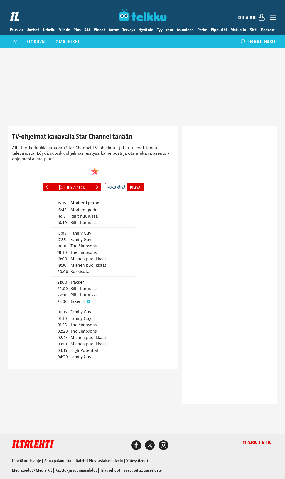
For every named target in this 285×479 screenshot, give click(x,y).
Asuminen (185, 30)
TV (14, 42)
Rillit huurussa (84, 216)
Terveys (128, 30)
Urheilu (49, 30)
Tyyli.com (165, 30)
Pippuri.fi (219, 30)
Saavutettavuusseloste (143, 470)
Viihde (64, 30)
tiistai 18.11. (72, 187)
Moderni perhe (84, 203)
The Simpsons (83, 246)
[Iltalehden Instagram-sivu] (163, 445)
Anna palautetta (57, 461)
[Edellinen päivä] (47, 187)
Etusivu (16, 30)
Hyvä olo (146, 30)
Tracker (77, 282)
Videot (99, 30)
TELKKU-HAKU (258, 42)
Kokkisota (79, 271)
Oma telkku (68, 42)
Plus (77, 30)
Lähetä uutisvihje (26, 461)
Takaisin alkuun (257, 443)
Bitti (253, 30)
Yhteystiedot (137, 461)
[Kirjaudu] (253, 18)
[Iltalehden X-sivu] (150, 445)
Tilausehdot (110, 470)
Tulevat (135, 187)
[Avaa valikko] (273, 18)
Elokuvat (36, 42)
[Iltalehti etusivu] (14, 16)
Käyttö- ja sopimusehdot (76, 470)
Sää (87, 30)
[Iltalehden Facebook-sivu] (136, 445)
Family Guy (80, 233)
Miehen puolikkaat (88, 259)
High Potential (84, 350)
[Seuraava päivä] (97, 187)
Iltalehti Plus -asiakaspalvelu (99, 461)
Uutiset (32, 30)
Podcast (268, 30)
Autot (114, 30)
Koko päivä (116, 187)
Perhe (202, 30)
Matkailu (238, 30)
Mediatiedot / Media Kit (32, 470)
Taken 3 (77, 301)
